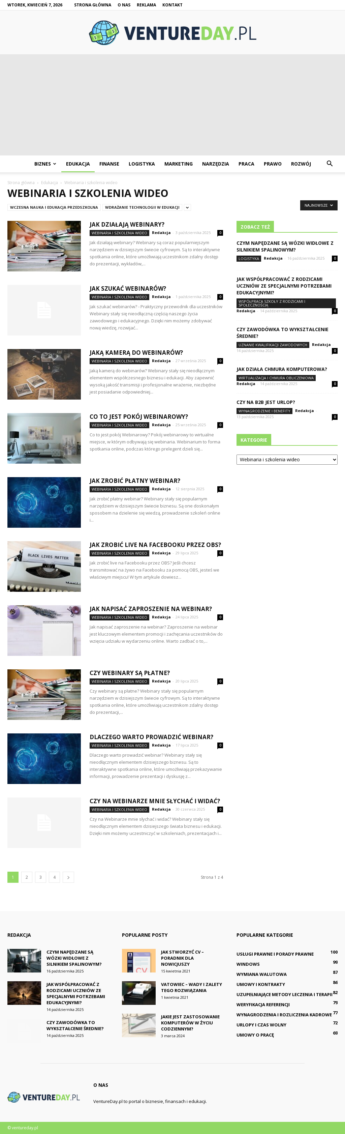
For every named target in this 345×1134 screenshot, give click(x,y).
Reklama (146, 5)
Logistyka (142, 164)
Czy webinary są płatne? (130, 673)
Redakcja (161, 232)
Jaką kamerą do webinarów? (136, 352)
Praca (246, 164)
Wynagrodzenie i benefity (264, 410)
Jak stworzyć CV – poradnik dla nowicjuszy (182, 958)
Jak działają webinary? (127, 224)
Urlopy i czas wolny (261, 1025)
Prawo (273, 164)
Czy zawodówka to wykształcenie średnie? (75, 1025)
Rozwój (301, 164)
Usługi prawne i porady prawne (275, 954)
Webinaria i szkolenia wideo (119, 232)
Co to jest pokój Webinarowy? (139, 416)
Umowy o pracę (255, 1035)
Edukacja (78, 164)
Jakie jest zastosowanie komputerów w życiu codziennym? (190, 1023)
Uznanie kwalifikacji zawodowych (273, 344)
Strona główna (92, 5)
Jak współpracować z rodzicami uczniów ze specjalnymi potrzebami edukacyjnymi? (284, 286)
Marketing (178, 164)
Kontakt (172, 5)
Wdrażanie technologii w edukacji (142, 207)
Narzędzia (215, 164)
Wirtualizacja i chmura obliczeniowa (276, 377)
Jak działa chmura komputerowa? (282, 369)
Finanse (109, 164)
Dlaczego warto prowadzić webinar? (151, 737)
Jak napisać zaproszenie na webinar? (151, 609)
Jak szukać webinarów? (128, 288)
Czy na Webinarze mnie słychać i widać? (155, 801)
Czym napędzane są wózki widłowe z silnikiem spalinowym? (285, 246)
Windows (248, 964)
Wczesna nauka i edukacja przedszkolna (54, 207)
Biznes (45, 164)
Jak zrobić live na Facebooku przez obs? (155, 545)
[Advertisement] (172, 105)
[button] (329, 164)
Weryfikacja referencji (263, 1004)
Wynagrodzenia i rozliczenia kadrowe (284, 1015)
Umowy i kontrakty (261, 984)
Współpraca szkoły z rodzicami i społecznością (272, 303)
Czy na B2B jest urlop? (266, 402)
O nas (124, 5)
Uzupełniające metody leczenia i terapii (285, 994)
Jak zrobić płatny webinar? (135, 481)
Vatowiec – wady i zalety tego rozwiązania (191, 987)
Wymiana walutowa (262, 974)
